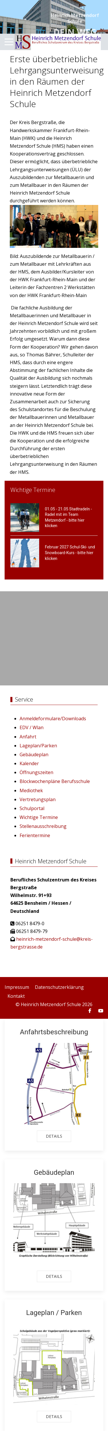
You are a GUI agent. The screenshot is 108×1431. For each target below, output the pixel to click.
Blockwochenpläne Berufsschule (55, 781)
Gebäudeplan (34, 754)
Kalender (29, 763)
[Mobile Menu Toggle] (9, 42)
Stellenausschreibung (43, 826)
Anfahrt (28, 736)
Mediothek (31, 790)
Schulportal (32, 808)
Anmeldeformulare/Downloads (53, 718)
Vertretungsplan (38, 799)
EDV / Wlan (31, 727)
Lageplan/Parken (38, 745)
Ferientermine (35, 835)
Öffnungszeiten (36, 772)
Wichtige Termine (39, 817)
